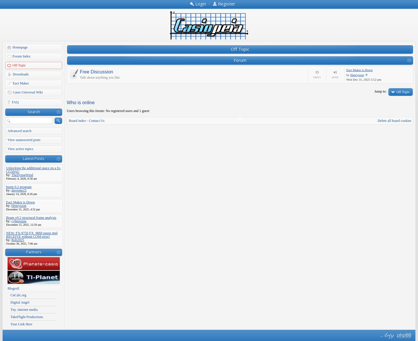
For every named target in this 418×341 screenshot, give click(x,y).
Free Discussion (96, 72)
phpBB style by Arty (387, 336)
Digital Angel (19, 302)
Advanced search (19, 131)
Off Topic (19, 65)
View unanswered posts (24, 140)
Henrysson (357, 75)
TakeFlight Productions (26, 317)
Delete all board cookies (394, 121)
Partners (34, 252)
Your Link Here (21, 324)
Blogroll (13, 288)
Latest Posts (33, 158)
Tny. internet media (24, 310)
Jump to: (380, 91)
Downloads (21, 74)
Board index (77, 121)
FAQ (15, 102)
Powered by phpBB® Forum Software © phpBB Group (404, 336)
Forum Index (21, 56)
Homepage (20, 47)
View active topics (20, 149)
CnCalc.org (18, 295)
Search (34, 111)
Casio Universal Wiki (28, 92)
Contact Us (97, 121)
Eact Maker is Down (359, 70)
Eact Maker (21, 83)
